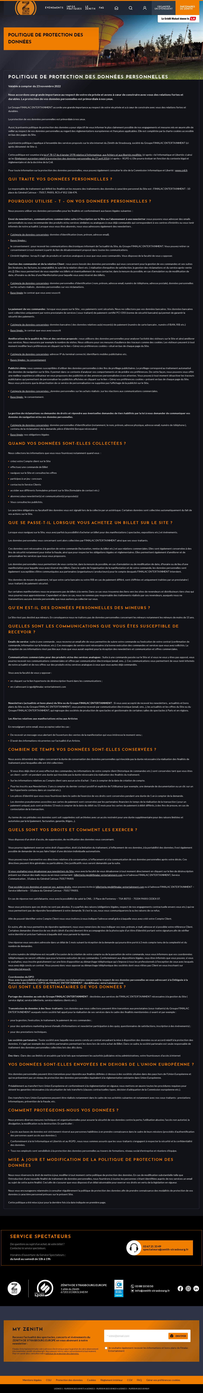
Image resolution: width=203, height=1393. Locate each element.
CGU (48, 1380)
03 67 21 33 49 (152, 1246)
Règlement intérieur (111, 1380)
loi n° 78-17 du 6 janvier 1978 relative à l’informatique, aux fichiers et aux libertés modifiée (93, 154)
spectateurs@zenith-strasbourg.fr (166, 1249)
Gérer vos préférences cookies (163, 1380)
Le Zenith (90, 8)
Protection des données (69, 1380)
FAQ (101, 8)
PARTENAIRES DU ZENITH (187, 8)
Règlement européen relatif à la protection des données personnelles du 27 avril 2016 (62, 158)
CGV (130, 1380)
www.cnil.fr (181, 170)
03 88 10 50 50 (144, 1286)
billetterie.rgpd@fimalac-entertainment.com (98, 874)
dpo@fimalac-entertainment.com (103, 982)
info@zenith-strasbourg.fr (152, 1290)
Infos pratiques (74, 8)
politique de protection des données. (62, 1353)
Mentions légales (32, 1380)
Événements (54, 8)
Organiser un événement (164, 8)
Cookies (91, 1380)
